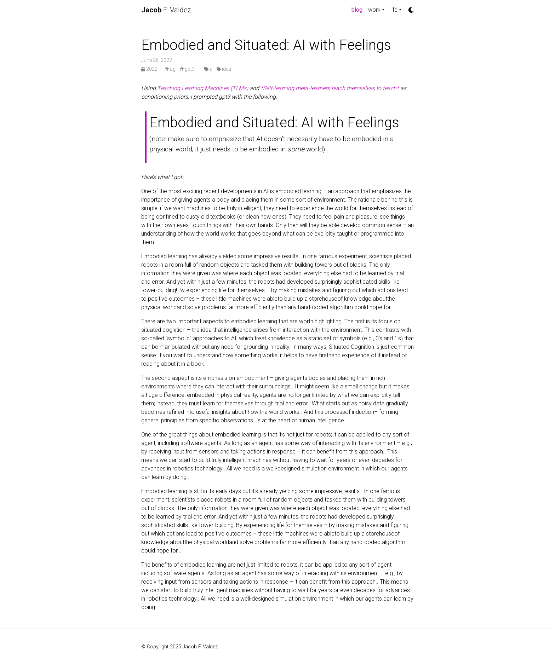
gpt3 (187, 69)
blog (358, 9)
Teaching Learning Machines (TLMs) (202, 88)
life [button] (393, 9)
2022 (150, 69)
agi (171, 69)
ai (208, 69)
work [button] (374, 9)
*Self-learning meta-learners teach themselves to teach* (330, 88)
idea (224, 69)
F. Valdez (166, 10)
